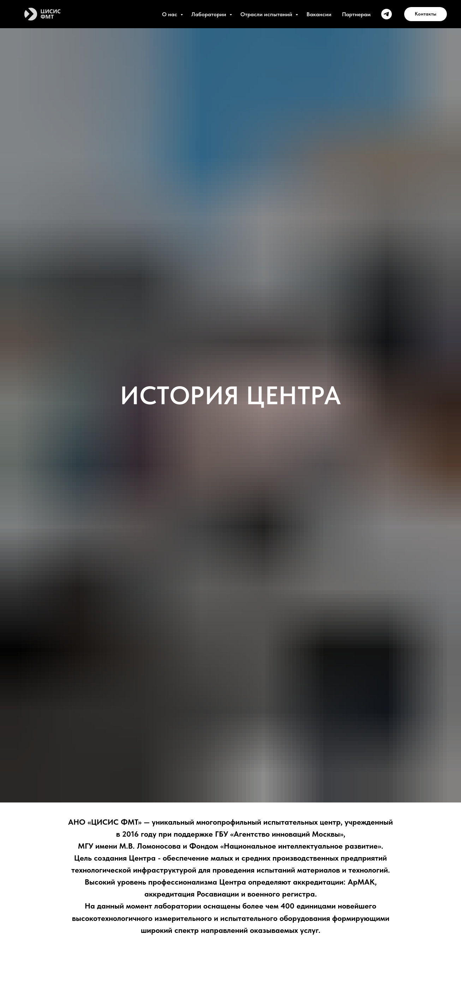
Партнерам (356, 14)
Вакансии (318, 14)
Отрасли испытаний (267, 14)
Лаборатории (209, 14)
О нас (170, 14)
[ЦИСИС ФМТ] (386, 14)
